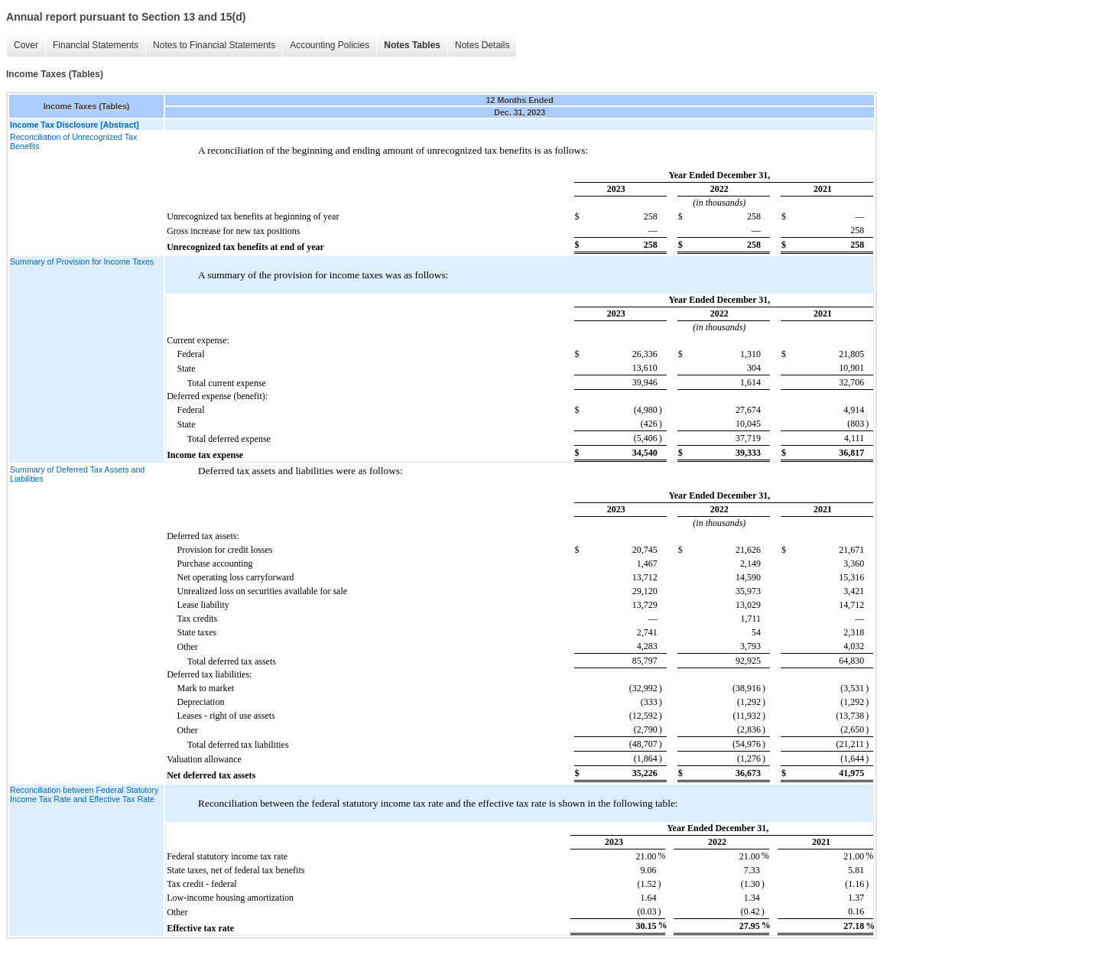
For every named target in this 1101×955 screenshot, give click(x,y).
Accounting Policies (329, 45)
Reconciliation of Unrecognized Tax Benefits (73, 141)
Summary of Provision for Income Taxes (82, 261)
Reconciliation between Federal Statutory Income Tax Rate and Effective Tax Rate (84, 794)
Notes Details (482, 45)
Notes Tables (412, 45)
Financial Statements (95, 45)
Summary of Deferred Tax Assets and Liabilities (77, 474)
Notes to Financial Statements (214, 45)
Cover (26, 45)
